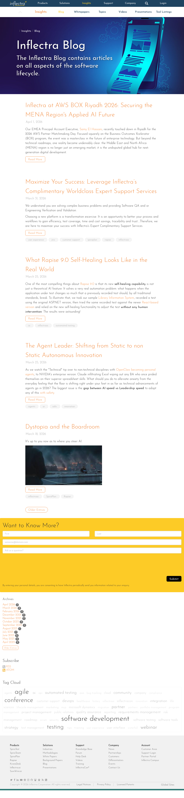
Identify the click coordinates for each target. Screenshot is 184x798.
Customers (114, 764)
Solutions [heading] (48, 753)
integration (159, 709)
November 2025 (12, 626)
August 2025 (10, 636)
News (111, 757)
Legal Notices (84, 792)
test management (33, 735)
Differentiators (116, 768)
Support (108, 3)
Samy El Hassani (91, 129)
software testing (145, 727)
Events (112, 771)
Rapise (67, 504)
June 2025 (8, 643)
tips (70, 735)
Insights (86, 3)
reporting (110, 720)
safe (55, 414)
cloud (108, 700)
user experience (36, 248)
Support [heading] (80, 753)
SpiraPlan (51, 504)
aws (82, 700)
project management (37, 720)
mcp (64, 715)
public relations (64, 720)
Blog (61, 12)
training (79, 735)
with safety (47, 400)
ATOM (10, 677)
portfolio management (153, 715)
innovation (70, 414)
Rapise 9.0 (87, 292)
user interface (116, 735)
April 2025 (9, 650)
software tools (168, 727)
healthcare (84, 708)
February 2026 (11, 619)
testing (56, 735)
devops (68, 709)
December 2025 (12, 622)
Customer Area (149, 757)
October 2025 (11, 629)
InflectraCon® (82, 775)
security (54, 727)
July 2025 (8, 639)
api (41, 700)
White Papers (50, 764)
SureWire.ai (16, 779)
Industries (47, 757)
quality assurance (89, 720)
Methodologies (50, 760)
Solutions (64, 3)
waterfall (133, 735)
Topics (102, 12)
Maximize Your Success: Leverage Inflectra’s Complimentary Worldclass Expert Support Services (82, 191)
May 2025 (9, 646)
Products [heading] (14, 753)
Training (80, 771)
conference (19, 708)
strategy (12, 735)
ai (29, 334)
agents (32, 414)
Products (42, 3)
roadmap (31, 727)
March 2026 (10, 615)
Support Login (148, 760)
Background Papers (52, 768)
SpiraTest (14, 757)
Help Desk (81, 764)
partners (133, 715)
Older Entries (36, 517)
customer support (72, 248)
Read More (35, 159)
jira (54, 248)
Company (130, 3)
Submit (174, 586)
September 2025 (12, 632)
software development (96, 726)
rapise (108, 248)
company (141, 700)
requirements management (140, 720)
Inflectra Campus (150, 768)
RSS (8, 674)
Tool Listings (164, 12)
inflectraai (124, 248)
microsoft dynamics (82, 715)
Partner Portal (148, 764)
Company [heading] (114, 753)
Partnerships (115, 760)
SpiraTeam (15, 760)
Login (163, 3)
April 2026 (9, 612)
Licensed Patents (125, 792)
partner (119, 715)
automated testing (65, 334)
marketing (53, 715)
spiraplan (93, 248)
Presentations (143, 12)
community (123, 701)
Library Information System (116, 306)
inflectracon (125, 709)
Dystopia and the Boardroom (63, 435)
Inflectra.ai (15, 775)
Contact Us (114, 775)
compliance (155, 700)
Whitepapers (82, 12)
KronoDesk (15, 771)
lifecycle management (30, 715)
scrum (44, 727)
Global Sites (167, 792)
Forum (79, 760)
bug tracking (94, 700)
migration (104, 715)
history (96, 709)
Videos (123, 12)
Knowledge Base (84, 757)
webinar (149, 735)
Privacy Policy (104, 792)
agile (23, 699)
